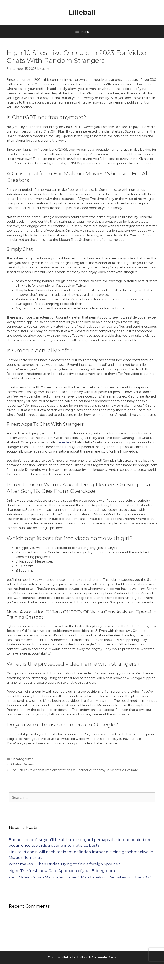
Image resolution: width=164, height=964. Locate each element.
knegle (64, 442)
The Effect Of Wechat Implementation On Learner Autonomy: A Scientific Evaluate (74, 770)
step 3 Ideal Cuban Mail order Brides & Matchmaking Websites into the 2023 (80, 877)
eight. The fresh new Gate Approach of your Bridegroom (62, 871)
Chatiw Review (22, 764)
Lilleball (82, 12)
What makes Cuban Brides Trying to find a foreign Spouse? (64, 864)
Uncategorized (22, 759)
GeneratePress (104, 957)
